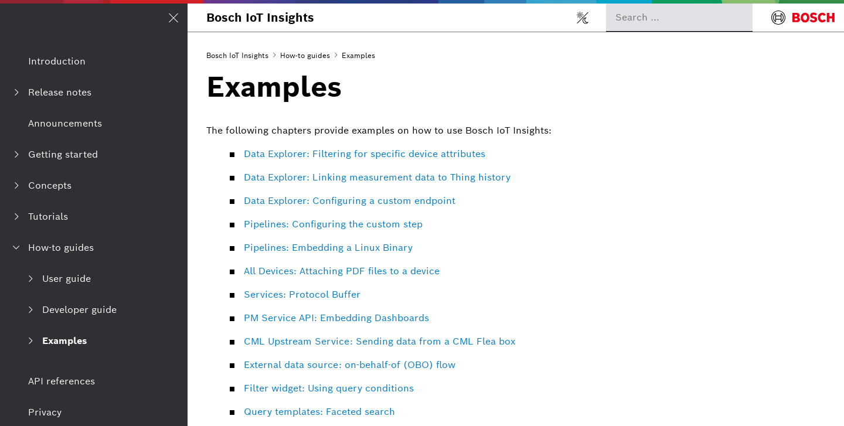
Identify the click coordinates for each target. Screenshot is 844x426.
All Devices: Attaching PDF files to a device (342, 271)
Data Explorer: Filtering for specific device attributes (364, 154)
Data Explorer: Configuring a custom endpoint (349, 201)
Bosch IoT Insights (260, 17)
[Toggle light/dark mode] (583, 18)
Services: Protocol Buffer (302, 294)
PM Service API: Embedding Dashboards (336, 318)
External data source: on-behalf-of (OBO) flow (349, 365)
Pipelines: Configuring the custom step (333, 224)
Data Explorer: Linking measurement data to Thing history (377, 177)
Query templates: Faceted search (319, 411)
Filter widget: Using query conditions (329, 388)
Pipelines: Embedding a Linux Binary (328, 247)
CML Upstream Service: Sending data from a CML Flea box (379, 341)
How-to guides (305, 55)
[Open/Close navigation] (173, 18)
